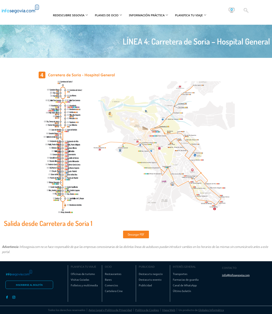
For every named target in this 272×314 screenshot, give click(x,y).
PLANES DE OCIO (108, 15)
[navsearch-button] (246, 10)
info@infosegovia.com (236, 275)
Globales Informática (211, 310)
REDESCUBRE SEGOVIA (70, 15)
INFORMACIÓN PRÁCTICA (148, 15)
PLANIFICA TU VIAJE (190, 15)
